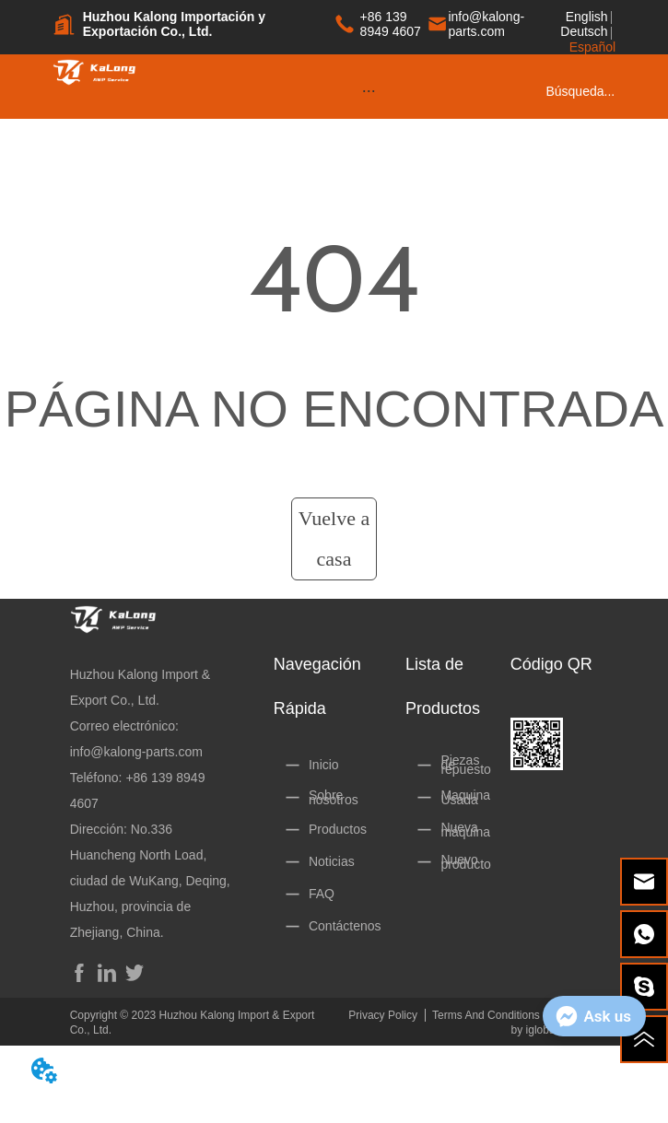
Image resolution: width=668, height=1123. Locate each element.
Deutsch (583, 31)
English (587, 16)
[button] (369, 90)
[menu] (369, 91)
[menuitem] (369, 91)
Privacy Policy (382, 1015)
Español (592, 47)
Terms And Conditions (486, 1015)
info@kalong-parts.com (136, 751)
